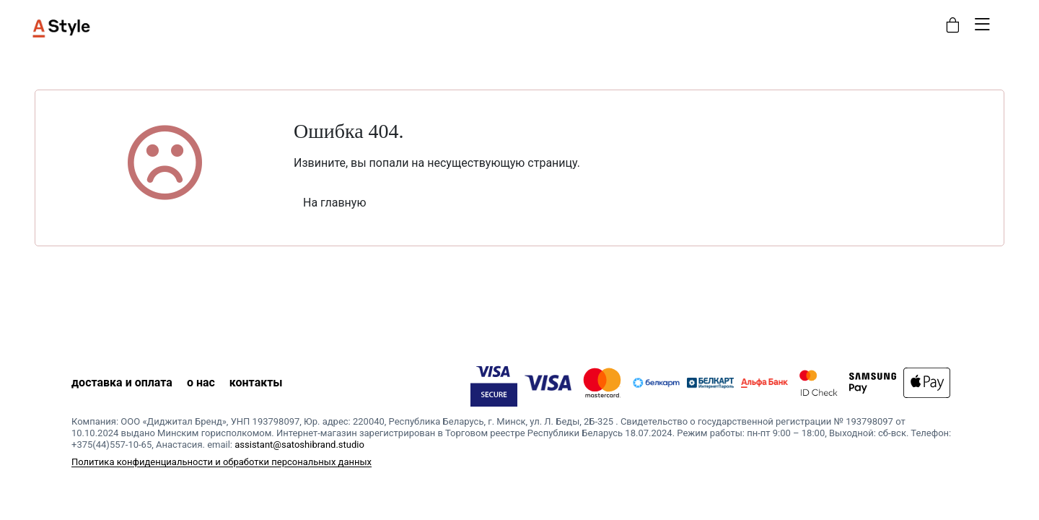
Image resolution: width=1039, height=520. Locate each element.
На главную (334, 202)
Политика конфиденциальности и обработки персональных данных (221, 461)
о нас (201, 382)
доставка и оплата (121, 382)
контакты (256, 382)
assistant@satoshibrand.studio (299, 444)
